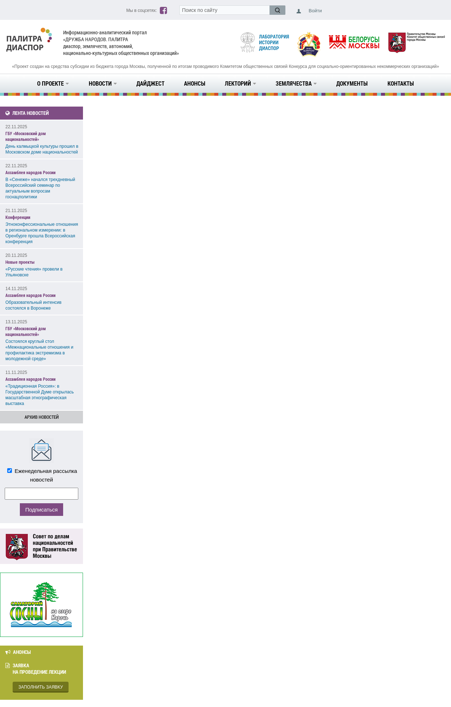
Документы (352, 83)
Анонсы (194, 83)
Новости (103, 83)
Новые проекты (20, 262)
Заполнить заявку (40, 687)
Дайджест (150, 83)
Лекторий (240, 83)
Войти (315, 10)
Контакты (400, 83)
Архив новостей (42, 417)
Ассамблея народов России (30, 172)
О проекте (53, 83)
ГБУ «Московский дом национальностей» (25, 136)
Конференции (17, 217)
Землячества (296, 83)
